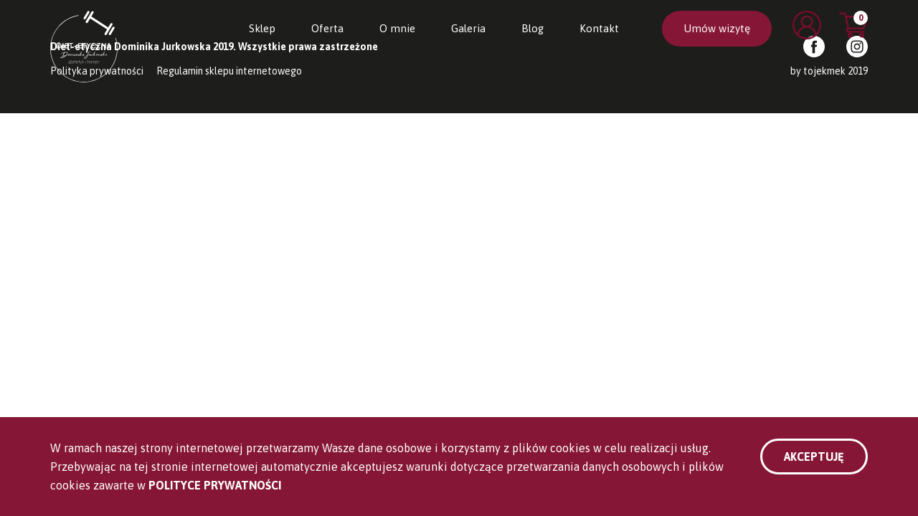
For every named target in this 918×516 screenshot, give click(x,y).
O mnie (397, 28)
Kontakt (599, 28)
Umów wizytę (716, 28)
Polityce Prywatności (214, 485)
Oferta (327, 28)
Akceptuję (814, 456)
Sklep (262, 28)
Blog (532, 28)
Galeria (468, 28)
